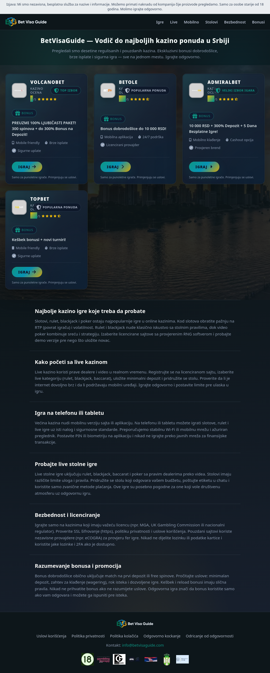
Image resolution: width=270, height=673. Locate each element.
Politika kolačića (124, 635)
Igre (160, 22)
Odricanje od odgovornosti (210, 635)
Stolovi (211, 22)
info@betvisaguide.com (143, 645)
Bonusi (258, 22)
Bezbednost (235, 22)
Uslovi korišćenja (51, 635)
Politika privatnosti (88, 635)
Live (173, 22)
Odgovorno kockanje (161, 635)
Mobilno (191, 22)
